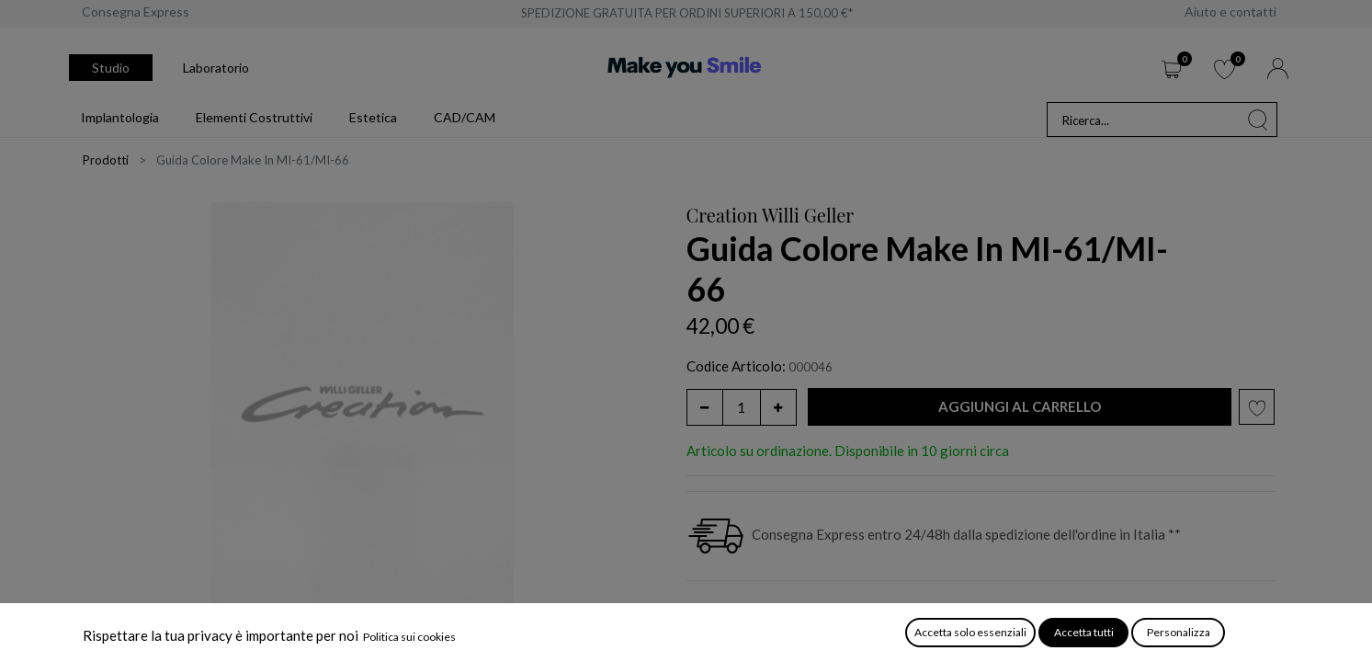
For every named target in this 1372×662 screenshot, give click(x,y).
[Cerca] (1258, 119)
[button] (1020, 407)
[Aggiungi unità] (778, 407)
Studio (111, 67)
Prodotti (106, 160)
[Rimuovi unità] (704, 407)
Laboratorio (216, 67)
